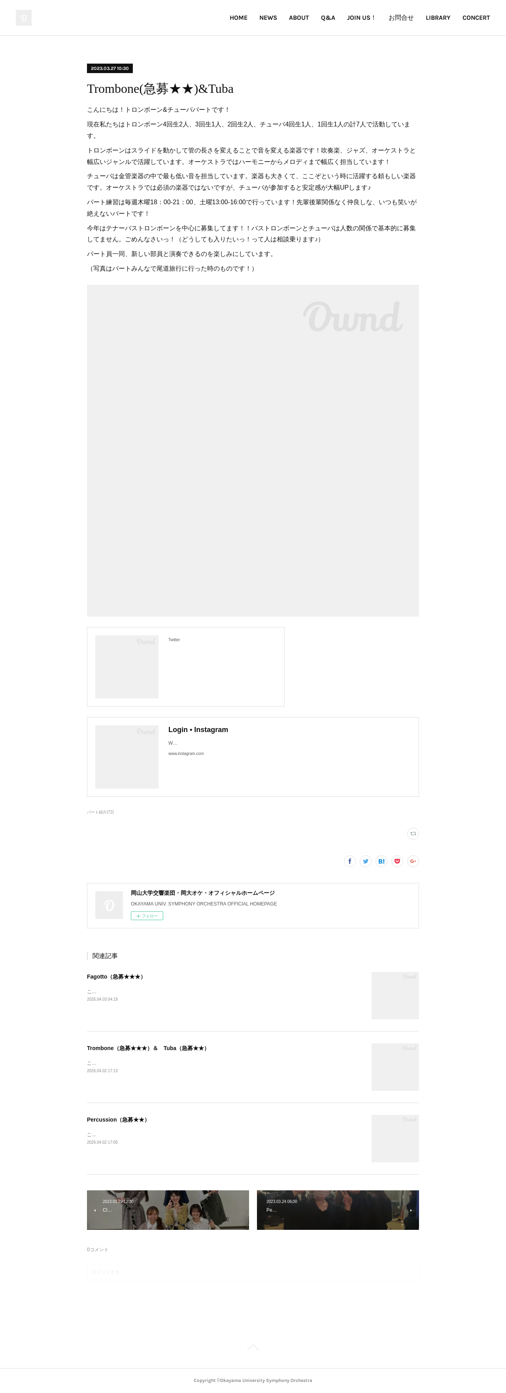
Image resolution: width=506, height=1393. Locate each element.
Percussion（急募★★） (118, 1119)
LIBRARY (438, 17)
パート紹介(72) (100, 812)
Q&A (328, 17)
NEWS (268, 17)
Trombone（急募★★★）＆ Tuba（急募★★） (148, 1048)
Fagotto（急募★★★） (116, 976)
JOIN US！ (362, 17)
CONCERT (476, 17)
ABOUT (299, 17)
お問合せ (401, 17)
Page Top (253, 1348)
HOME (238, 17)
